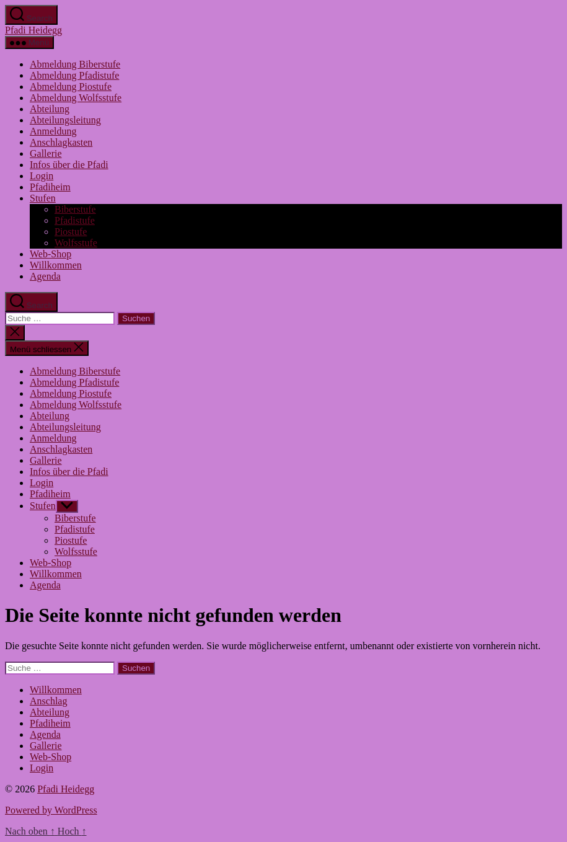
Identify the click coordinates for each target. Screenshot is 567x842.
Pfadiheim (50, 187)
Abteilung (49, 109)
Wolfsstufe (76, 242)
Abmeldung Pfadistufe (74, 75)
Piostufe (71, 231)
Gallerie (46, 153)
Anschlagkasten (61, 142)
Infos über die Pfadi (69, 164)
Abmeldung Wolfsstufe (75, 97)
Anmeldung (53, 131)
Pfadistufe (75, 220)
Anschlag (48, 701)
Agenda (45, 276)
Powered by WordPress (51, 810)
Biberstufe (75, 209)
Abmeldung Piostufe (71, 86)
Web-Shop (50, 254)
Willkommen (56, 265)
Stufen (43, 198)
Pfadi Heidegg (33, 30)
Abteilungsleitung (65, 120)
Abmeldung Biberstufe (75, 64)
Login (41, 176)
